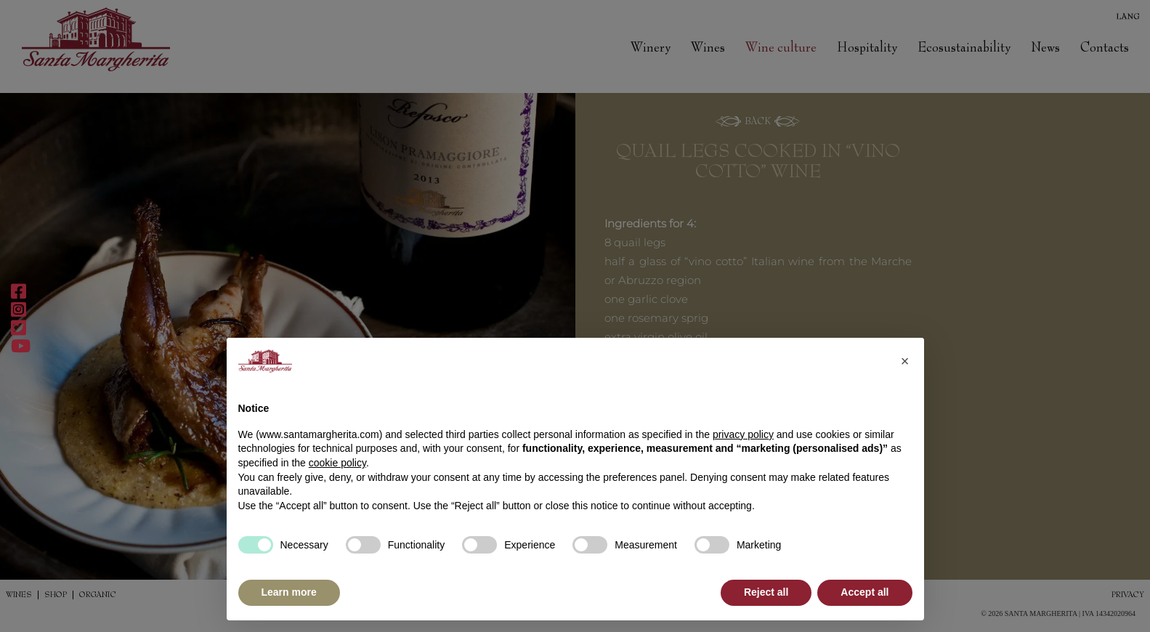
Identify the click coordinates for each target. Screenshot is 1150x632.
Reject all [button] (766, 592)
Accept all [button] (864, 592)
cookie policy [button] (337, 463)
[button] (905, 361)
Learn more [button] (289, 592)
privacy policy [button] (743, 434)
